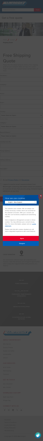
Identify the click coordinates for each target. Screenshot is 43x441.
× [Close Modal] (40, 196)
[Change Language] (21, 202)
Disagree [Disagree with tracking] (21, 243)
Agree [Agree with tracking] (21, 238)
